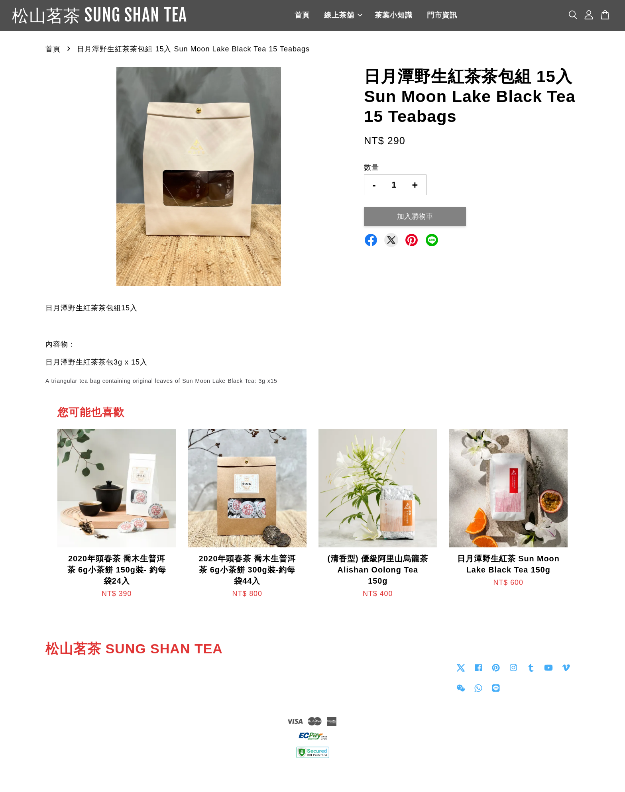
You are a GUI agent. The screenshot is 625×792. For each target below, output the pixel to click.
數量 (371, 169)
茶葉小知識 (404, 16)
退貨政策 (312, 774)
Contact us (335, 668)
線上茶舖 (354, 16)
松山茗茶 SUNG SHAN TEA (110, 16)
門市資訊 (453, 16)
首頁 (312, 16)
